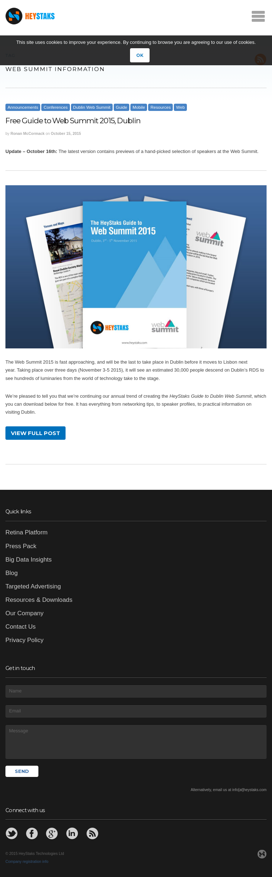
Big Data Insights (28, 559)
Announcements (23, 107)
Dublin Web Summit (91, 107)
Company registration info (26, 862)
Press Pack (20, 546)
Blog (11, 573)
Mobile (139, 107)
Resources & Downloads (38, 599)
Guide (121, 107)
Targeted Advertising (33, 586)
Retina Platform (26, 532)
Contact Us (20, 626)
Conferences (55, 107)
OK (139, 55)
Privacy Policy (24, 640)
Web (180, 107)
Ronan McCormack (28, 134)
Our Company (24, 613)
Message (136, 741)
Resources (160, 107)
